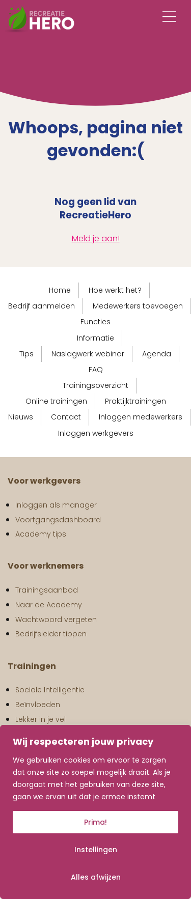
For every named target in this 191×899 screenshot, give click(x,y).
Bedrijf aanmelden (41, 306)
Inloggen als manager (56, 505)
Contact (66, 417)
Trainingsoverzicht (95, 385)
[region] (95, 812)
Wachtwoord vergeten (56, 619)
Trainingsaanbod (46, 590)
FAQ (96, 369)
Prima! (95, 822)
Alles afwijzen (96, 877)
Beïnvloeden (37, 704)
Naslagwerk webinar (87, 354)
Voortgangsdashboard (58, 520)
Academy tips (40, 534)
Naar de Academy (48, 605)
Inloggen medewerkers (140, 417)
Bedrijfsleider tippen (51, 634)
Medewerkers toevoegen (138, 306)
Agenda (156, 354)
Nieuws (20, 417)
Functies (95, 322)
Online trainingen (56, 401)
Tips (26, 354)
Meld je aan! (96, 238)
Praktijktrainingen (135, 401)
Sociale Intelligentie (50, 690)
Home (60, 290)
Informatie (95, 338)
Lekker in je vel (40, 719)
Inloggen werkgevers (95, 433)
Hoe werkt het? (115, 290)
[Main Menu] (169, 16)
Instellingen (95, 850)
